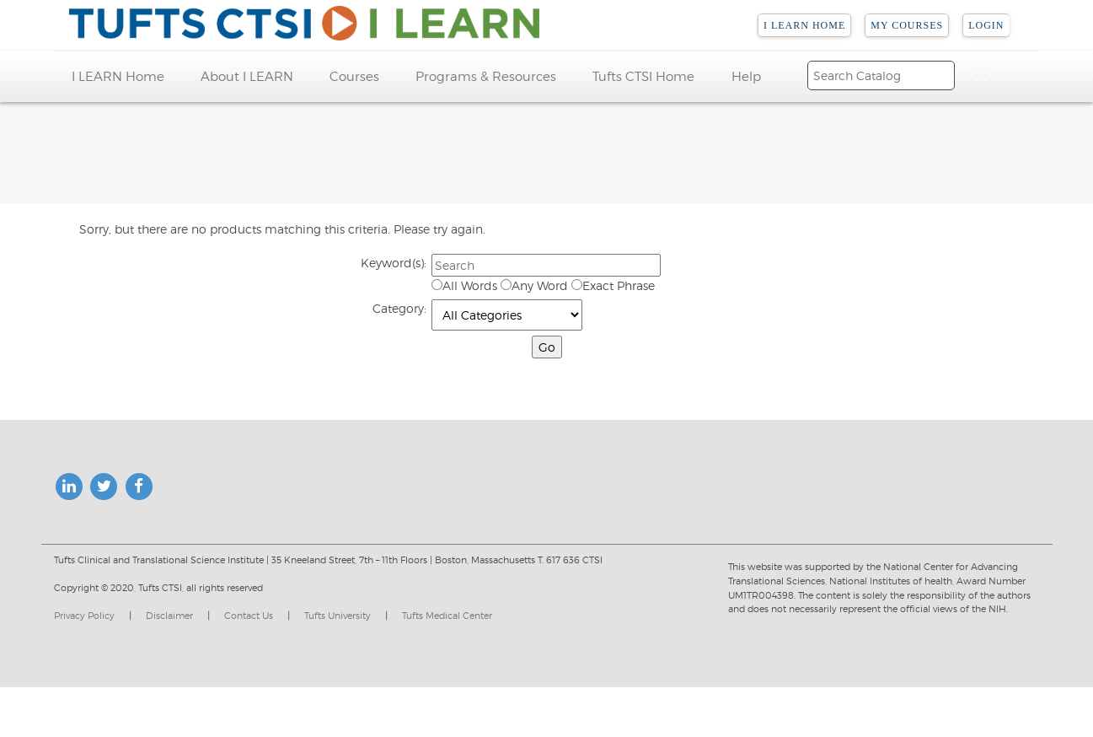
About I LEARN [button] (247, 76)
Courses (354, 76)
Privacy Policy (84, 615)
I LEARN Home (804, 25)
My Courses (907, 25)
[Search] (881, 75)
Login (986, 25)
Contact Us (248, 615)
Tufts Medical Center (447, 615)
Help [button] (746, 76)
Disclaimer (169, 615)
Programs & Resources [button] (485, 76)
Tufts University (337, 615)
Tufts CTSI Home (643, 76)
